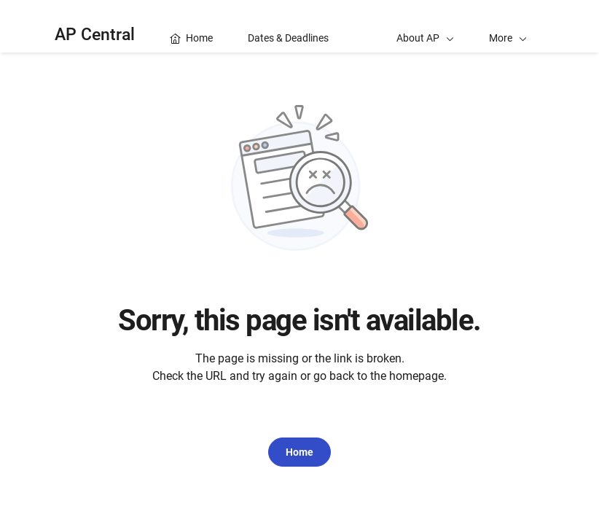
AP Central (95, 34)
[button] (507, 26)
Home (299, 452)
